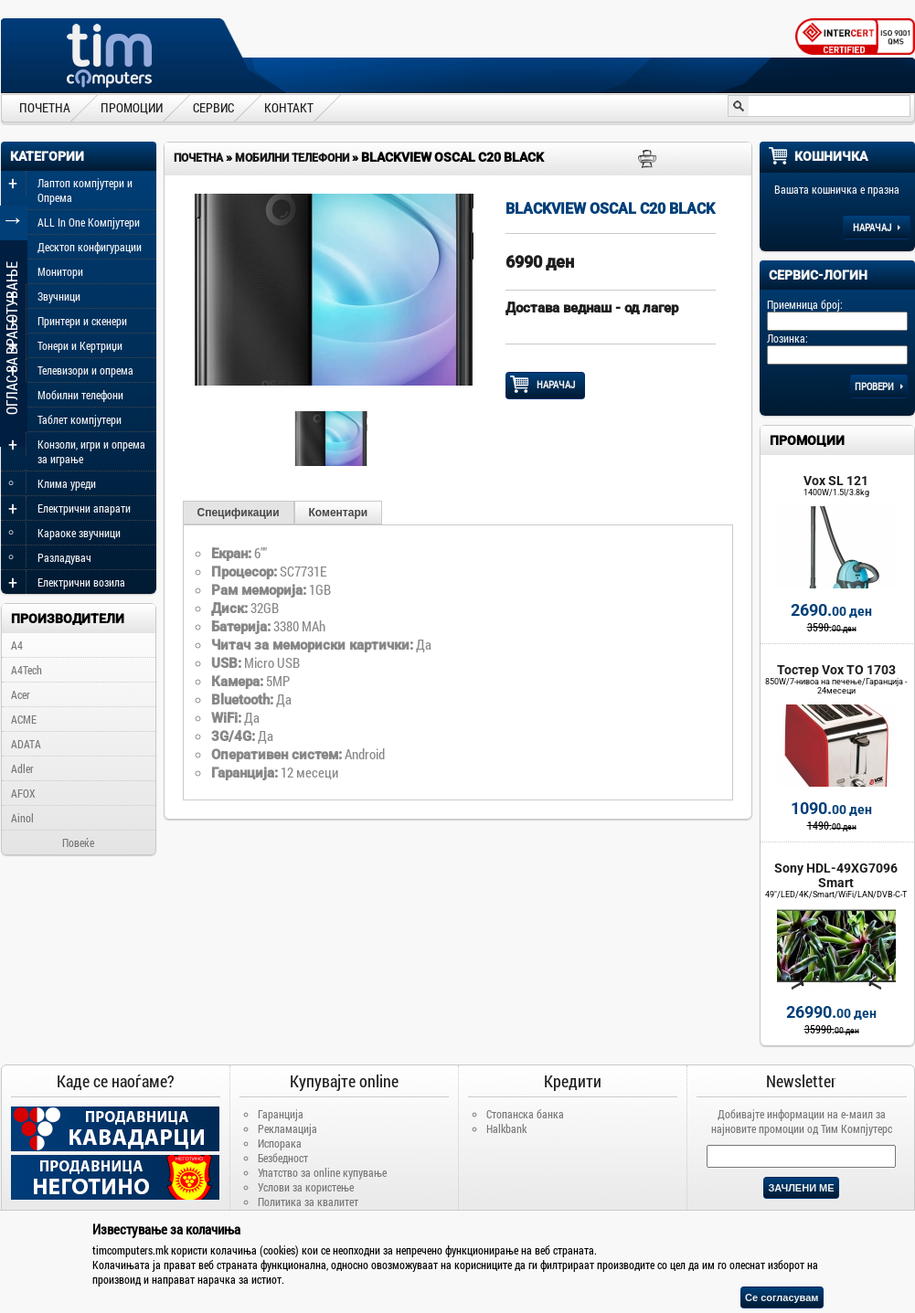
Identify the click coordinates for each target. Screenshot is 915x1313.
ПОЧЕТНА (44, 107)
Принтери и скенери (82, 320)
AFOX (23, 793)
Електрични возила (81, 582)
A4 (17, 645)
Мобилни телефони (80, 394)
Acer (20, 694)
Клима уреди (66, 483)
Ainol (22, 817)
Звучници (58, 296)
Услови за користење (306, 1187)
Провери (879, 386)
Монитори (60, 271)
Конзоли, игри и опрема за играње (91, 451)
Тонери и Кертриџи (79, 345)
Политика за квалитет (308, 1201)
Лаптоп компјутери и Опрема (85, 190)
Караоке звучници (79, 532)
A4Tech (26, 669)
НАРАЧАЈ (545, 385)
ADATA (26, 743)
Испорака (280, 1143)
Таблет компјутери (79, 419)
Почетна (198, 158)
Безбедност (283, 1157)
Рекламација (287, 1128)
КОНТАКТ (289, 107)
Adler (22, 768)
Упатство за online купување (322, 1172)
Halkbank (506, 1128)
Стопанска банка (525, 1114)
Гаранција (280, 1114)
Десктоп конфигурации (89, 246)
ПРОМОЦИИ (132, 107)
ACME (24, 719)
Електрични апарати (84, 508)
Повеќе (78, 842)
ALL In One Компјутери (88, 222)
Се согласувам (781, 1297)
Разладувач (64, 557)
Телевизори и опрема (85, 370)
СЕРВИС (213, 107)
